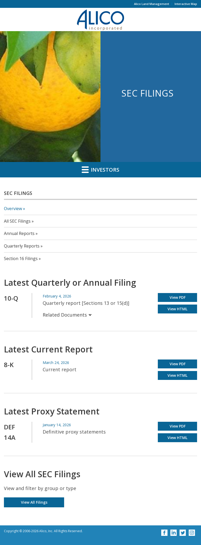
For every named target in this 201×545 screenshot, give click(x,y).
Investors (100, 169)
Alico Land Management (151, 4)
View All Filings (34, 502)
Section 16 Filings (21, 258)
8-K (9, 364)
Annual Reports (19, 233)
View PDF (178, 297)
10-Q (11, 298)
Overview (13, 208)
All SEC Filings (17, 221)
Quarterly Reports (22, 246)
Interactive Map (186, 4)
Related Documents (67, 315)
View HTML (177, 308)
